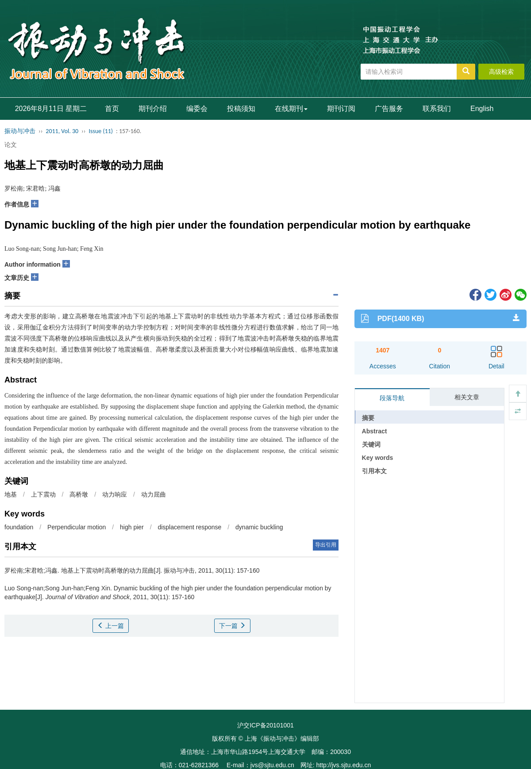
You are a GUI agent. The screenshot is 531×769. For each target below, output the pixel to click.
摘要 (368, 417)
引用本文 (374, 470)
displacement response (189, 527)
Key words (377, 457)
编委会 (197, 108)
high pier (132, 527)
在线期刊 (291, 108)
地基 (10, 494)
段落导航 (392, 398)
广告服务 (389, 108)
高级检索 (501, 71)
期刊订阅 (341, 108)
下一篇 (232, 625)
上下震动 (43, 494)
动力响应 (114, 494)
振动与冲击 (19, 131)
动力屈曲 (153, 494)
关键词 (371, 444)
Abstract (374, 431)
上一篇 (110, 625)
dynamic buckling (259, 527)
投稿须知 (241, 108)
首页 (112, 108)
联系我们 (437, 108)
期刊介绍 (153, 108)
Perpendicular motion (76, 527)
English (481, 108)
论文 (10, 144)
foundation (18, 527)
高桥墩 (78, 494)
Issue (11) (100, 131)
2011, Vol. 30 (62, 131)
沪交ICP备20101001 (265, 725)
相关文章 (466, 397)
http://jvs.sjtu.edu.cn (343, 765)
